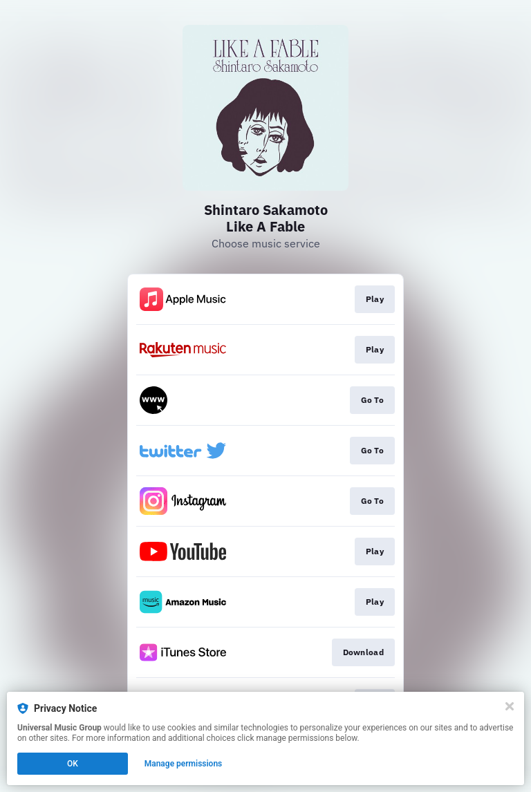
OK (72, 764)
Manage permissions (184, 764)
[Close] (510, 706)
